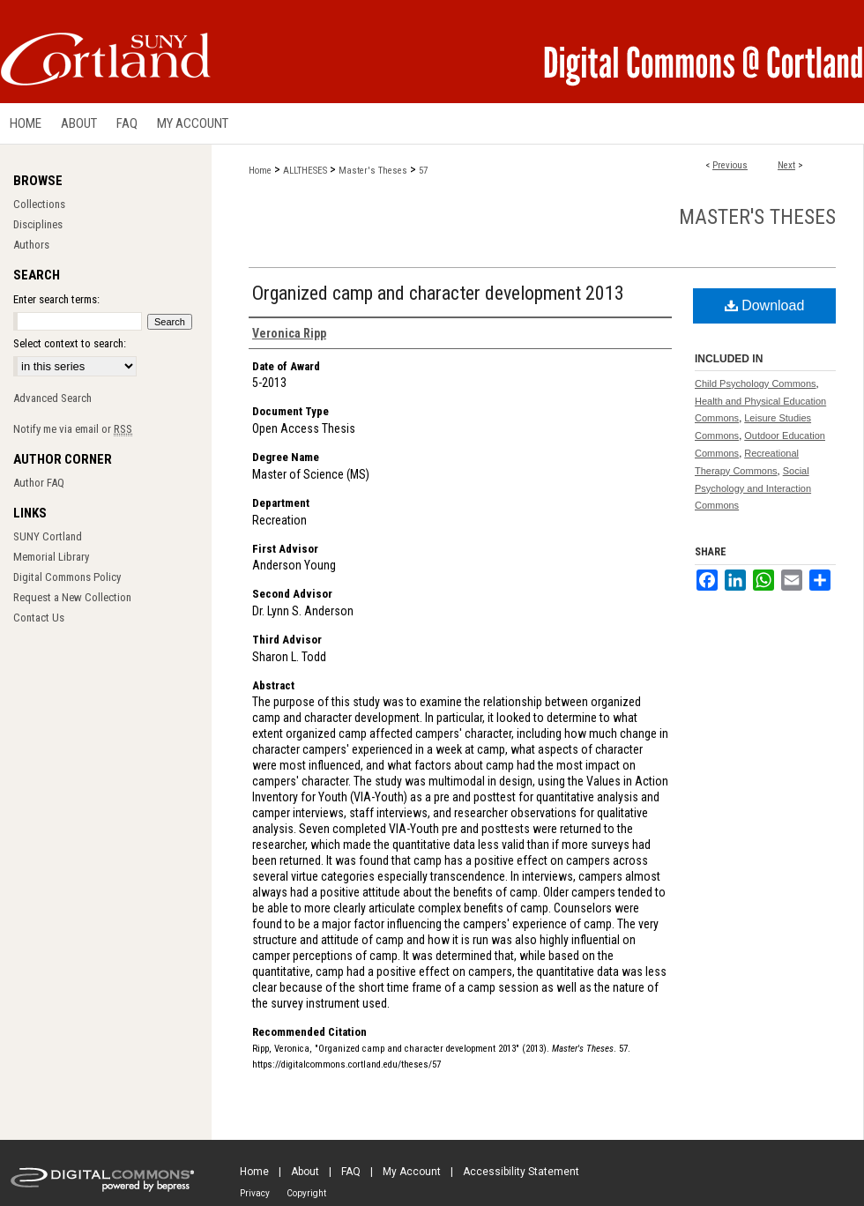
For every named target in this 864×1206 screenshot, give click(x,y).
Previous (730, 165)
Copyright (306, 1193)
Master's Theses (373, 170)
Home (260, 170)
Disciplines (38, 224)
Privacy (255, 1193)
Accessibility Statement (521, 1171)
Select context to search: (69, 343)
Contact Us (38, 617)
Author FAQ (38, 482)
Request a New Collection (72, 597)
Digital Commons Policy (67, 577)
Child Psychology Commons (755, 383)
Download (765, 305)
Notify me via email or (72, 429)
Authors (31, 244)
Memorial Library (51, 556)
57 (423, 170)
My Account (412, 1171)
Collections (39, 204)
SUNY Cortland (47, 536)
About (305, 1171)
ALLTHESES (305, 170)
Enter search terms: (56, 299)
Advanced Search (52, 398)
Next (786, 165)
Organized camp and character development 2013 (438, 293)
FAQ (351, 1171)
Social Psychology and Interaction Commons (753, 488)
